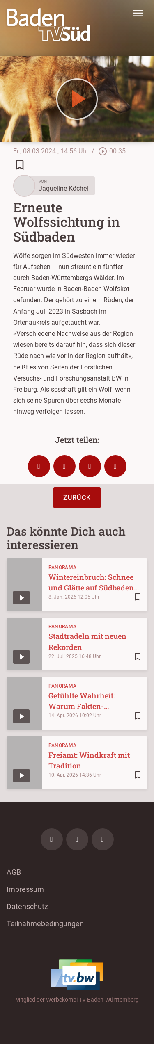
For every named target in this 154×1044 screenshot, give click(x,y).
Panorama (62, 567)
